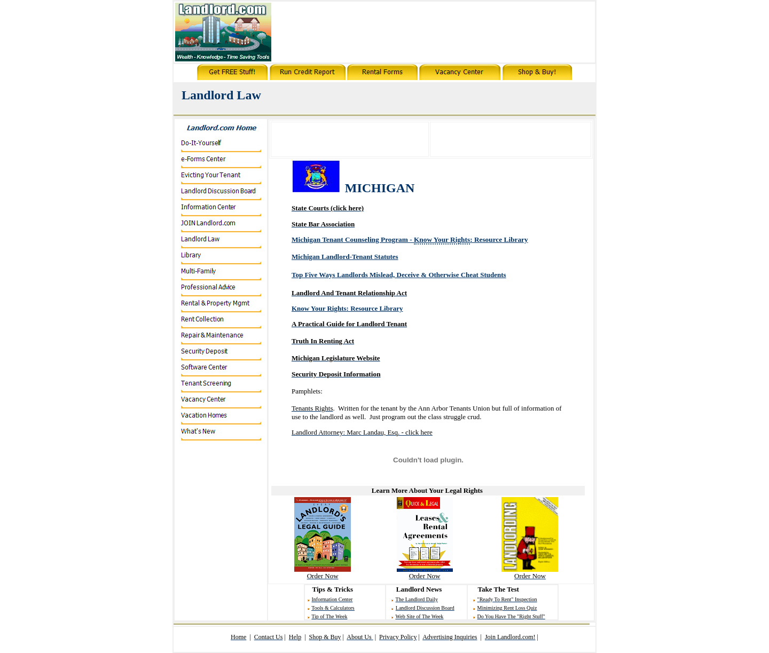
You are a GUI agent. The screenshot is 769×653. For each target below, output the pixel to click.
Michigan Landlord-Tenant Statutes (345, 257)
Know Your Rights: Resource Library (347, 308)
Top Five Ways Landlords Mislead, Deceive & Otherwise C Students (399, 275)
